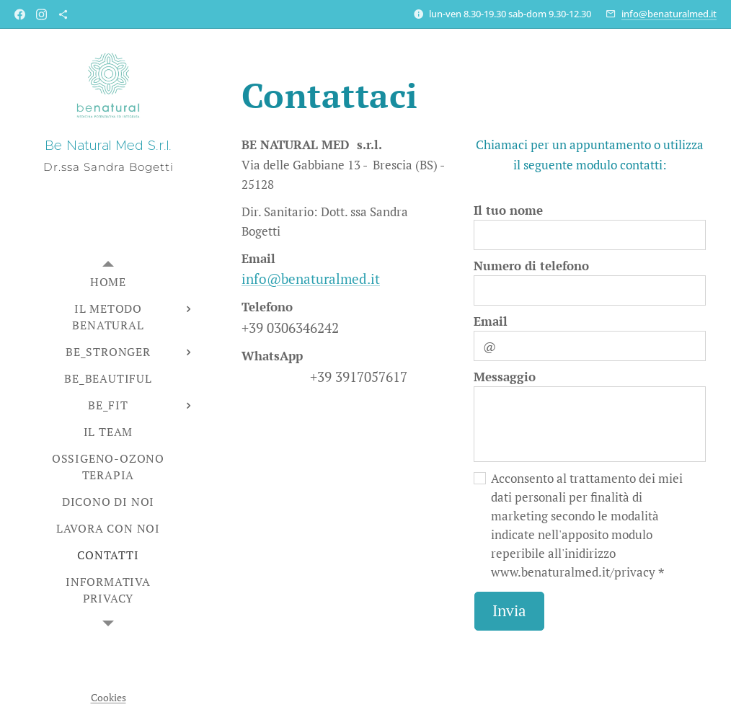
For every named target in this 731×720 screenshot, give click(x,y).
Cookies (108, 697)
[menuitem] (108, 282)
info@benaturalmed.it (669, 13)
